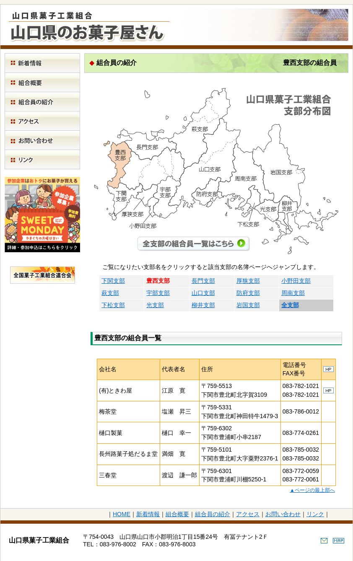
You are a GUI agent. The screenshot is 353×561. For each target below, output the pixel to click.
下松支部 (113, 305)
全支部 (290, 305)
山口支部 (203, 293)
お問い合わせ (283, 514)
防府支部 (248, 293)
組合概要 (177, 514)
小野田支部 (296, 280)
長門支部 (203, 280)
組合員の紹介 (212, 514)
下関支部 (113, 280)
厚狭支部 (248, 280)
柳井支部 (203, 305)
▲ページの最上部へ (312, 490)
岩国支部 (248, 305)
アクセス (248, 514)
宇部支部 (158, 293)
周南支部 (293, 293)
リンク (315, 514)
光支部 (155, 305)
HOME (121, 514)
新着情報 (148, 514)
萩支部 (110, 293)
